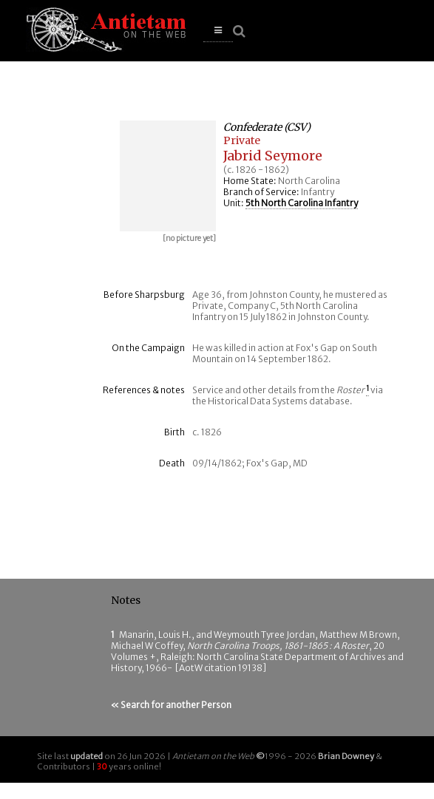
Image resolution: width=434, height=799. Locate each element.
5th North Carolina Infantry (301, 202)
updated (86, 756)
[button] (218, 30)
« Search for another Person (171, 704)
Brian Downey (346, 756)
